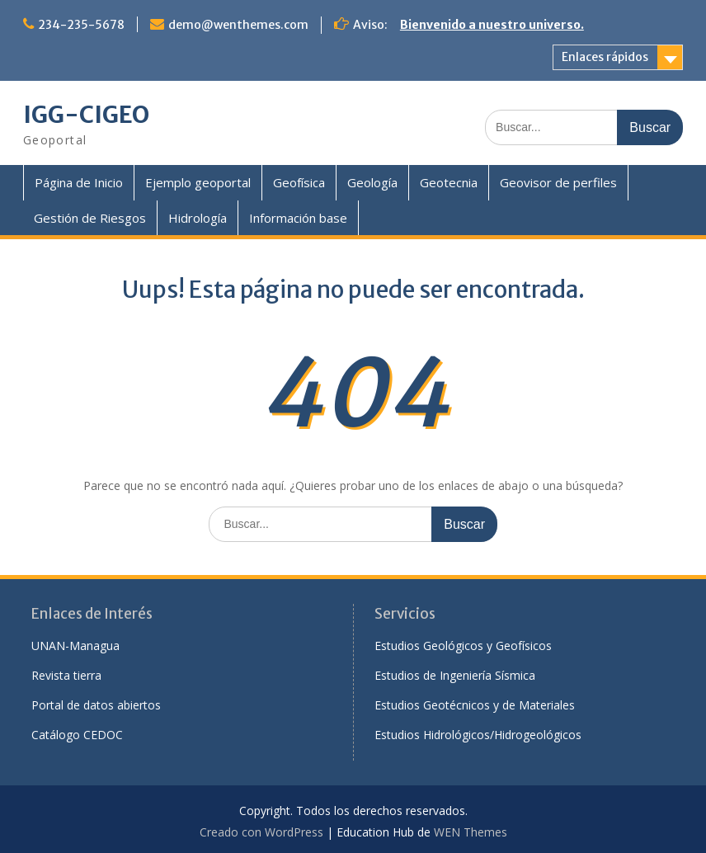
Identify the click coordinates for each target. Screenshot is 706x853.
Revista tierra (66, 675)
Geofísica (299, 182)
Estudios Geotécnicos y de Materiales (474, 705)
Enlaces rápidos (605, 56)
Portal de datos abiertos (96, 705)
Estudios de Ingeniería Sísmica (454, 675)
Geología (372, 182)
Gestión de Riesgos (90, 218)
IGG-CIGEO (86, 115)
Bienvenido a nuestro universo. (492, 24)
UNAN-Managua (75, 645)
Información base (298, 218)
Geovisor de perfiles (558, 182)
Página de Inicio (79, 182)
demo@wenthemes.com (238, 24)
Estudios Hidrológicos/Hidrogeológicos (477, 734)
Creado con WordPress (261, 832)
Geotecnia (449, 182)
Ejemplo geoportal (198, 182)
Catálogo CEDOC (77, 734)
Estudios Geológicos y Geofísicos (463, 645)
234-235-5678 (81, 24)
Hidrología (197, 218)
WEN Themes (470, 832)
